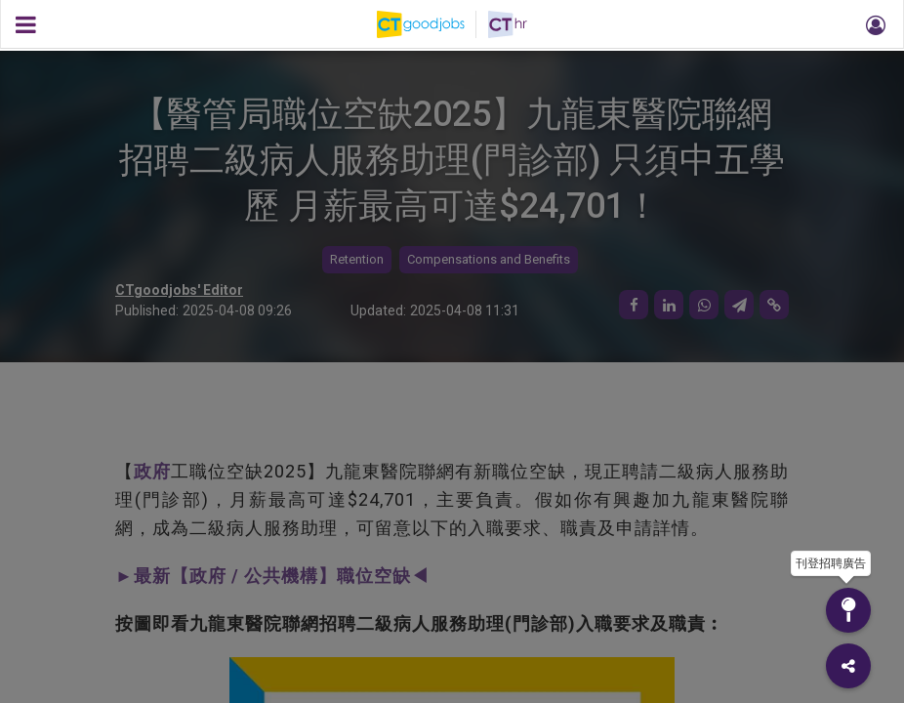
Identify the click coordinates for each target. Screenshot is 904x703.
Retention (357, 259)
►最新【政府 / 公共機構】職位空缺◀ (272, 575)
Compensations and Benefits (488, 259)
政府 (152, 471)
